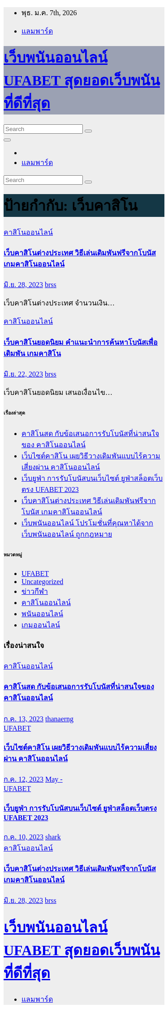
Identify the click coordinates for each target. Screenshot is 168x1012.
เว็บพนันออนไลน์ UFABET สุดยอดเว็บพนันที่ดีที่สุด (82, 80)
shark (53, 837)
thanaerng (59, 719)
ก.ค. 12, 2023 (23, 779)
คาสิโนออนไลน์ (28, 232)
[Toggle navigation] (7, 140)
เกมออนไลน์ (41, 625)
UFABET (35, 573)
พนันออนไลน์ (42, 614)
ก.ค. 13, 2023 (23, 719)
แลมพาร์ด (37, 31)
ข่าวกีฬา (35, 591)
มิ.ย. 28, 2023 (23, 284)
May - (54, 779)
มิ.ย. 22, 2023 (23, 374)
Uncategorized (42, 581)
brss (50, 284)
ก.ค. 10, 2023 (23, 837)
